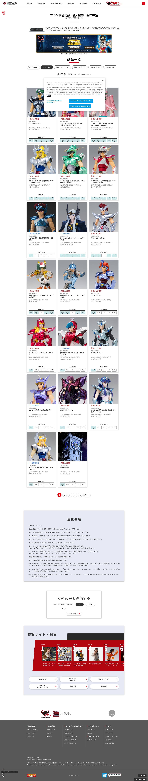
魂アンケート (91, 730)
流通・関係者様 (109, 743)
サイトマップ (97, 3)
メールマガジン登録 (70, 743)
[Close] (103, 80)
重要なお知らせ (69, 730)
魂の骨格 (103, 686)
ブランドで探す (31, 733)
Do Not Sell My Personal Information (9, 772)
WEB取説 (89, 733)
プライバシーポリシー (111, 736)
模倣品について (69, 733)
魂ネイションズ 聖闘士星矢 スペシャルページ (74, 54)
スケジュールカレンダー (73, 679)
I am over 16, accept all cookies (80, 106)
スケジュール (84, 3)
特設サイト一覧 (51, 730)
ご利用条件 (108, 740)
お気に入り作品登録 (70, 740)
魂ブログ (73, 686)
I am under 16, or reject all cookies (81, 100)
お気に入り (71, 3)
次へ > (87, 494)
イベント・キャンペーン (71, 736)
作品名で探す (30, 736)
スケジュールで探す (32, 730)
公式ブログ (50, 733)
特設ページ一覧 (104, 679)
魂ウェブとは (109, 730)
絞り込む (34, 67)
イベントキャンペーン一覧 (42, 686)
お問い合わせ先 (91, 740)
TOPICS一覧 (42, 679)
